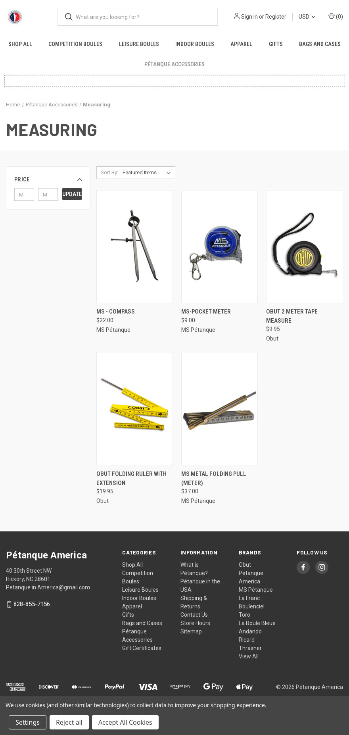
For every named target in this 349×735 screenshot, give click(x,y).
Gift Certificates (141, 648)
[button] (48, 179)
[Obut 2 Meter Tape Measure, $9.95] (304, 247)
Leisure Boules (139, 44)
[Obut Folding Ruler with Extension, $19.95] (134, 409)
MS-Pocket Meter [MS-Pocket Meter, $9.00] (206, 311)
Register (275, 16)
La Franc (249, 598)
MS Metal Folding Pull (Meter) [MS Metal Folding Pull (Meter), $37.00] (213, 478)
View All (249, 656)
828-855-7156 (31, 604)
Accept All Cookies (125, 722)
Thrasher (250, 648)
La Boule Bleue (257, 623)
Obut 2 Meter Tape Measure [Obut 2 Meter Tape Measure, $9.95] (292, 316)
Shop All (20, 44)
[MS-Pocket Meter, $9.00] (219, 247)
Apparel (241, 44)
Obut (245, 565)
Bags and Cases (320, 44)
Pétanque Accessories (174, 64)
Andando (250, 631)
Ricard (247, 640)
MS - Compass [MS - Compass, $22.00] (115, 311)
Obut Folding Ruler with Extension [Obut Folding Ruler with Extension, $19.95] (131, 478)
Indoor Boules (194, 44)
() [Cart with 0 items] (335, 16)
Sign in (249, 16)
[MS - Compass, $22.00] (134, 247)
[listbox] (148, 173)
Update (72, 194)
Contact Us (194, 615)
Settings (27, 722)
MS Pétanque (256, 590)
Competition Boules (75, 44)
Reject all (69, 722)
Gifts (276, 44)
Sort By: (109, 172)
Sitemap (191, 631)
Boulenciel (252, 606)
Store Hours (195, 623)
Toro (244, 615)
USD (307, 16)
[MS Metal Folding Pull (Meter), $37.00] (219, 409)
